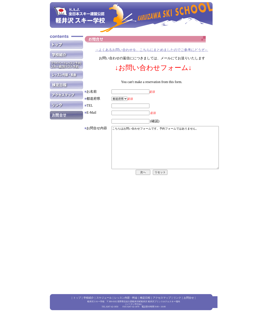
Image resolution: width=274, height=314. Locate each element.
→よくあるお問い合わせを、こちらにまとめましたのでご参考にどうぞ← (151, 50)
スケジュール (104, 297)
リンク (177, 297)
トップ (77, 297)
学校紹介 (88, 297)
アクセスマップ (162, 297)
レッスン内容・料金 (125, 297)
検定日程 (145, 297)
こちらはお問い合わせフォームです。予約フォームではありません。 (159, 156)
